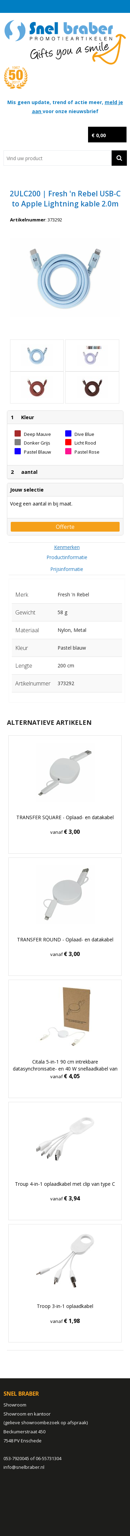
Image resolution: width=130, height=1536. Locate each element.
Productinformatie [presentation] (66, 557)
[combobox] (57, 158)
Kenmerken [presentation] (67, 547)
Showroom (14, 1405)
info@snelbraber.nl (23, 1467)
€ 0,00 (99, 135)
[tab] (67, 547)
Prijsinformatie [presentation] (66, 569)
